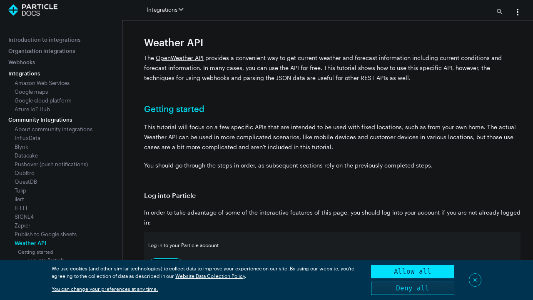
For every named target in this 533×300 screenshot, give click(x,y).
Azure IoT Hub (32, 109)
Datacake (26, 155)
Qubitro (25, 173)
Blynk (21, 146)
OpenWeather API (180, 57)
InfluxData (27, 138)
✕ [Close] (475, 280)
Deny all (412, 288)
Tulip (20, 190)
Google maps (31, 91)
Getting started (35, 252)
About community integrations (53, 129)
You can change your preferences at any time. (105, 289)
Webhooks (21, 62)
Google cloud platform (43, 100)
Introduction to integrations (44, 39)
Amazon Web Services (42, 83)
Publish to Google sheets (46, 234)
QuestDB (26, 181)
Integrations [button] (165, 9)
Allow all (412, 271)
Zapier (22, 225)
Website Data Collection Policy (210, 276)
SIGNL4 (24, 216)
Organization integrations (41, 51)
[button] (518, 13)
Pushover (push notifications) (51, 164)
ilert (19, 199)
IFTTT (21, 208)
